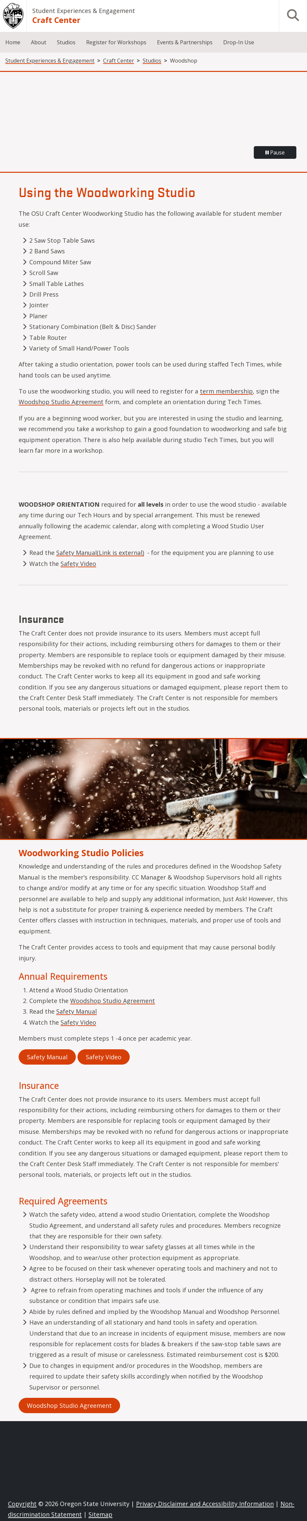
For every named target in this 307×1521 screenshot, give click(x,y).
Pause (275, 152)
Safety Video (78, 564)
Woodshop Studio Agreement (61, 402)
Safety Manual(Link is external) (100, 553)
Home (12, 42)
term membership (226, 391)
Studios (66, 42)
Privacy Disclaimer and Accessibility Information (205, 1504)
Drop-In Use (238, 42)
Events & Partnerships (185, 42)
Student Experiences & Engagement (83, 11)
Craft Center (56, 20)
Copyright (22, 1504)
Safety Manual (76, 1011)
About (38, 42)
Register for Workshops (116, 42)
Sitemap (100, 1514)
